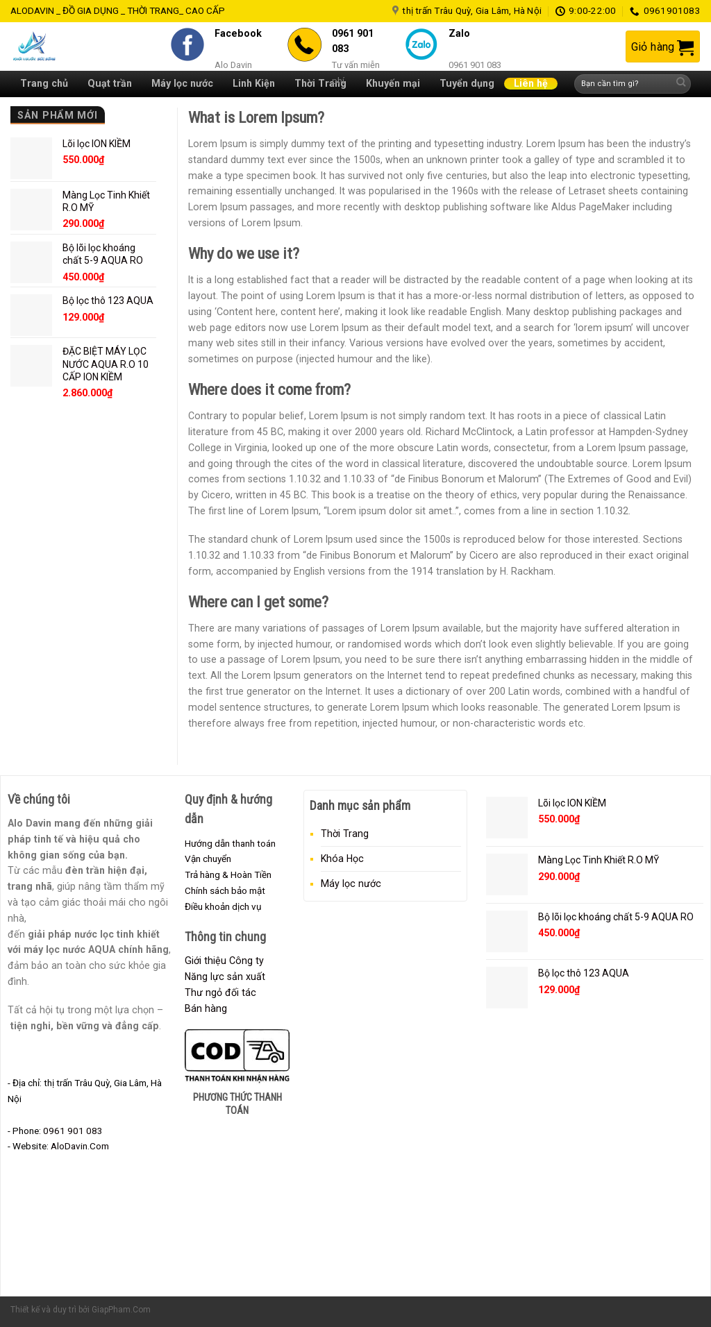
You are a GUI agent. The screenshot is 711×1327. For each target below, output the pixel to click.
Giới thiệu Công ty (224, 960)
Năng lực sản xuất (225, 976)
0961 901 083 (73, 1130)
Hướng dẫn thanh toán (230, 843)
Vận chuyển (208, 858)
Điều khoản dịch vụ (223, 906)
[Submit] (681, 84)
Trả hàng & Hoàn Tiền (228, 874)
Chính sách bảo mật (225, 890)
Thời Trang (345, 833)
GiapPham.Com (121, 1310)
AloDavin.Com (80, 1145)
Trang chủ (44, 83)
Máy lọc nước (351, 883)
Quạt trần (109, 83)
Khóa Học (342, 858)
